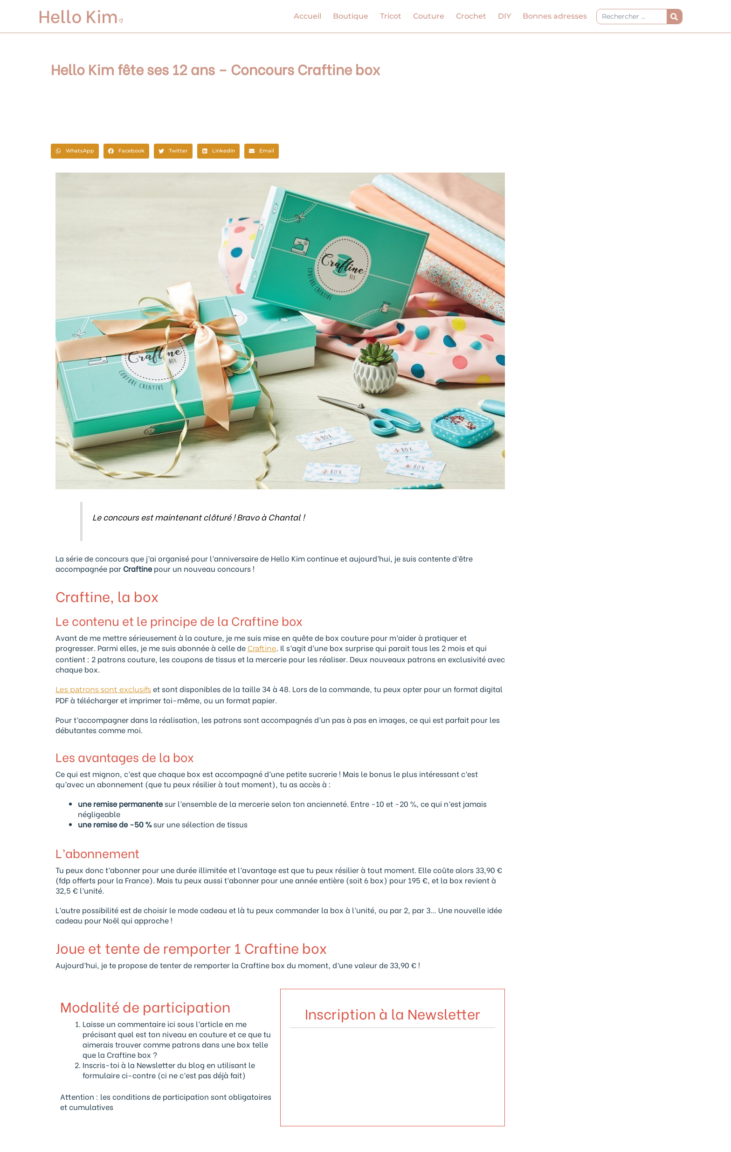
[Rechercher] (674, 16)
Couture (428, 16)
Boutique (350, 16)
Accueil (307, 16)
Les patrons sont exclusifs (103, 689)
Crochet (471, 16)
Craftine (262, 648)
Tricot (390, 16)
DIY (504, 16)
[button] (75, 151)
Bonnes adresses (555, 16)
